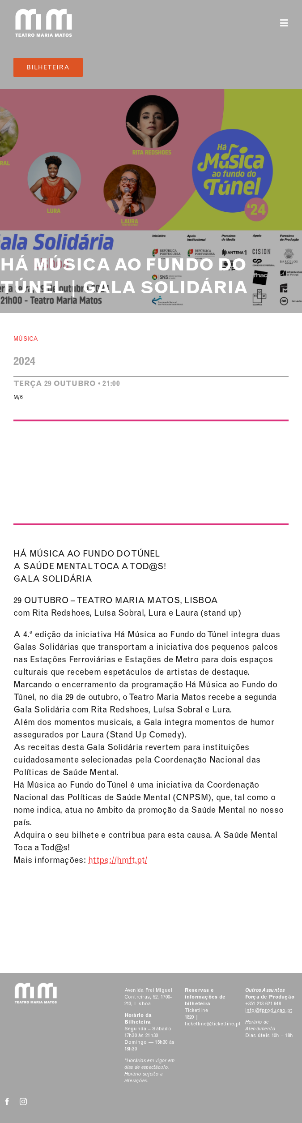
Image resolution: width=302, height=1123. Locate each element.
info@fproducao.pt (269, 1010)
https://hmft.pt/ (118, 860)
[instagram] (23, 1101)
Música (25, 338)
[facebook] (7, 1101)
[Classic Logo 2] (43, 12)
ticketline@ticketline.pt (213, 1024)
